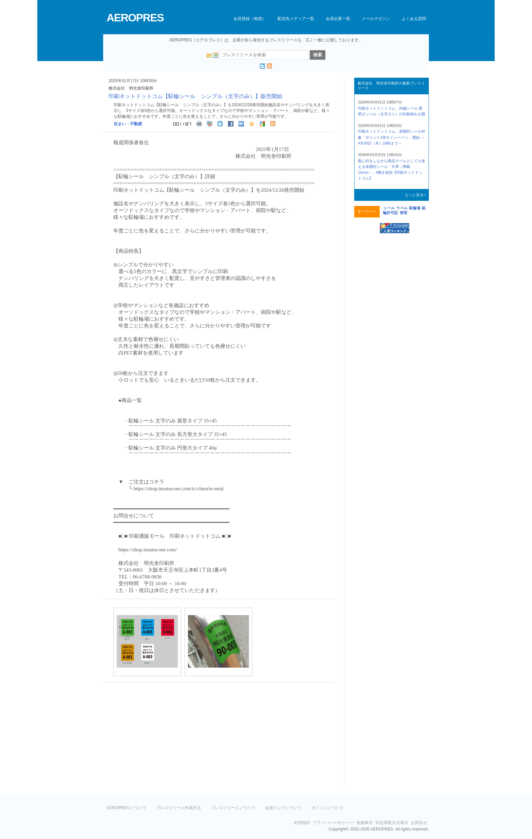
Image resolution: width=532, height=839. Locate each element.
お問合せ (419, 822)
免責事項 (364, 822)
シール (389, 208)
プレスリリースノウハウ (233, 807)
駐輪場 (414, 208)
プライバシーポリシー (333, 822)
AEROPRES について (127, 807)
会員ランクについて (283, 807)
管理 (403, 213)
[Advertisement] (160, 736)
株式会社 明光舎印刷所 (131, 88)
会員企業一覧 (338, 18)
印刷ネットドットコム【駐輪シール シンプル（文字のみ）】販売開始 (195, 96)
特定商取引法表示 (392, 822)
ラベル (401, 208)
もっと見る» (415, 195)
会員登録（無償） (249, 18)
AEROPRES (135, 18)
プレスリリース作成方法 (178, 807)
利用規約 (302, 822)
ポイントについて (327, 807)
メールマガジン (376, 18)
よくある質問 (414, 18)
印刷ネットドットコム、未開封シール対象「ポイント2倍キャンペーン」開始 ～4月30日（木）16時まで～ (391, 137)
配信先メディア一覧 (296, 18)
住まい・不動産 (128, 123)
